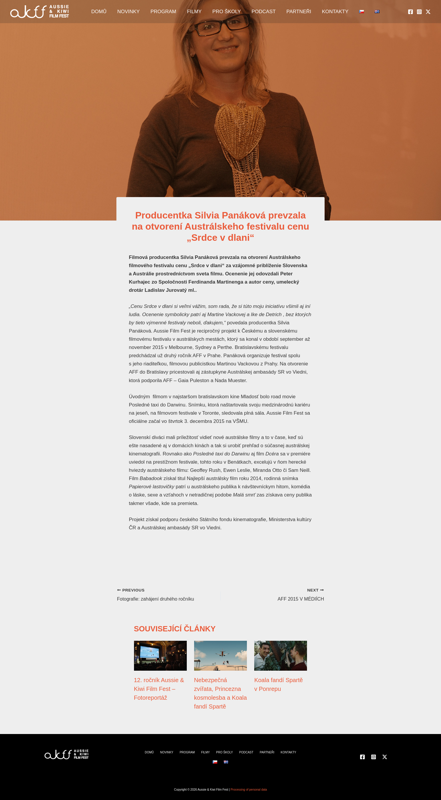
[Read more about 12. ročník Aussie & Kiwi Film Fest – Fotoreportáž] (160, 655)
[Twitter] (428, 12)
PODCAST (246, 12)
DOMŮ (106, 12)
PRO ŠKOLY (214, 12)
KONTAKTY (308, 12)
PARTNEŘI (276, 12)
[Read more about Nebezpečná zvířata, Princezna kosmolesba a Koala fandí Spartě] (220, 655)
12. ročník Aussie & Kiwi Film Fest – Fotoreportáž (159, 689)
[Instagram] (419, 12)
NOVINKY (131, 12)
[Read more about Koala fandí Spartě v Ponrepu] (280, 655)
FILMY (186, 12)
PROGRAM (161, 12)
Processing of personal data (248, 789)
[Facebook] (410, 12)
